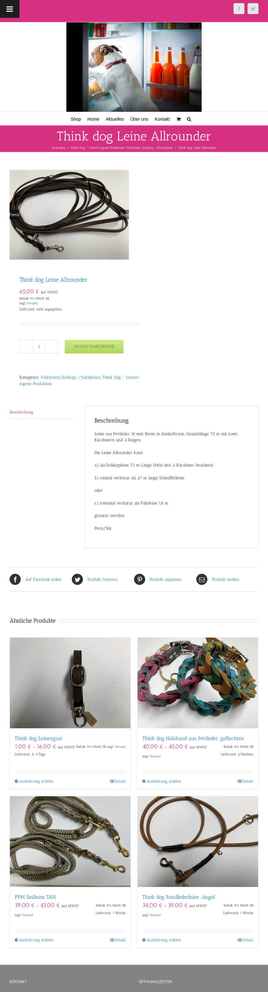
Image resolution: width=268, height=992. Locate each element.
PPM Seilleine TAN (35, 897)
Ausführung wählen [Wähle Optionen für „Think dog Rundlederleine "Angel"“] (164, 940)
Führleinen (50, 377)
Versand (32, 303)
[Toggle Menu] (9, 9)
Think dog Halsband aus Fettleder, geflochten (193, 738)
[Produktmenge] (39, 346)
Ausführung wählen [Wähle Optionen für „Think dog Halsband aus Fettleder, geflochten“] (164, 781)
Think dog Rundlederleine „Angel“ (179, 897)
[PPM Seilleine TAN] (70, 841)
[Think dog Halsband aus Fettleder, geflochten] (198, 683)
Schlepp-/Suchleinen (81, 377)
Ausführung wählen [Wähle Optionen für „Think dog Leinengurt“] (36, 781)
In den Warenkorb (94, 346)
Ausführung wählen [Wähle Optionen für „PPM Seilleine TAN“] (36, 940)
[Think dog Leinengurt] (70, 683)
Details (120, 781)
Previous (14, 214)
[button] (189, 118)
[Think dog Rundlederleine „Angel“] (198, 841)
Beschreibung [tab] (21, 412)
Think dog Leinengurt (39, 738)
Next (124, 214)
